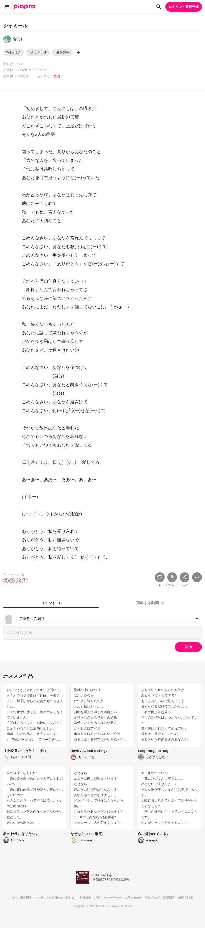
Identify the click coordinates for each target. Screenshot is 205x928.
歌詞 (57, 76)
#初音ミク (13, 52)
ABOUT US (185, 897)
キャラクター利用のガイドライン (55, 897)
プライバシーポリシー (108, 897)
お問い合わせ (133, 897)
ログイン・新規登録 (184, 7)
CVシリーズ (152, 897)
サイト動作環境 (21, 897)
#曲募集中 (62, 52)
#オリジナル (38, 52)
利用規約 (85, 897)
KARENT (169, 897)
